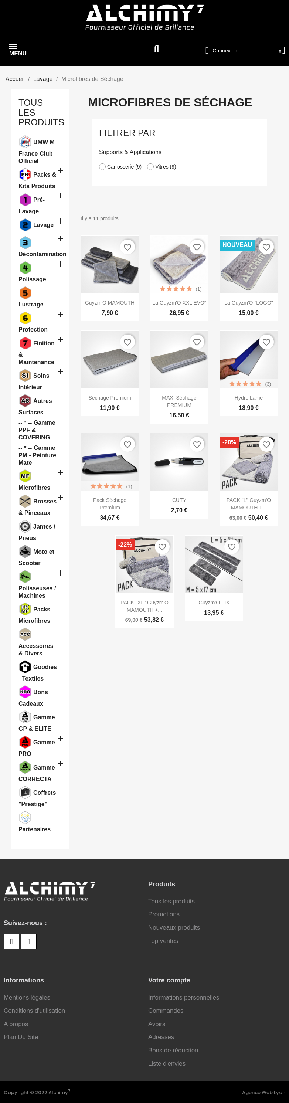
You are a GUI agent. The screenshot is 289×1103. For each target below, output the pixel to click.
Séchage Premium (109, 397)
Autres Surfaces (35, 406)
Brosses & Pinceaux (37, 507)
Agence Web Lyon (263, 1092)
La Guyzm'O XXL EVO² (179, 302)
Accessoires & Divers (35, 649)
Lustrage (31, 304)
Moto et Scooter (36, 557)
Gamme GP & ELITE (36, 723)
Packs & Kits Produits (37, 180)
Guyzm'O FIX (213, 602)
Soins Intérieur (34, 381)
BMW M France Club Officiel (36, 151)
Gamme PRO (36, 748)
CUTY (179, 500)
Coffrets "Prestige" (37, 798)
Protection (33, 329)
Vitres (165, 166)
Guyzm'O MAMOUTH (110, 302)
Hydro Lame (249, 397)
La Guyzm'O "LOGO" (248, 302)
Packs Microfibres (34, 615)
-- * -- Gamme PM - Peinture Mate (37, 454)
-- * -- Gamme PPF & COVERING (36, 429)
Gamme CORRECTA (36, 773)
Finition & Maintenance (36, 352)
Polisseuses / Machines (37, 591)
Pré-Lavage (31, 205)
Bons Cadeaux (33, 697)
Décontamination (38, 253)
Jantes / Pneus (36, 532)
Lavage (43, 224)
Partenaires (34, 828)
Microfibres (34, 487)
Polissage (32, 278)
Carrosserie (124, 166)
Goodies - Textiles (37, 672)
